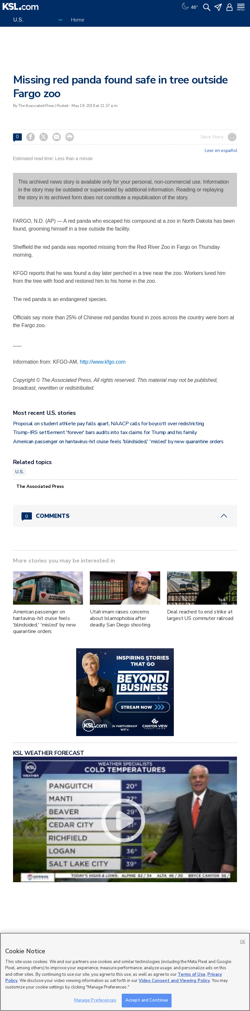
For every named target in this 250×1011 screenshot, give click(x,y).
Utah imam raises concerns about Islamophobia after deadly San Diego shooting (120, 618)
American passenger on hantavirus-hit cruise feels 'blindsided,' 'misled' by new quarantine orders (118, 441)
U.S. (19, 471)
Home (77, 19)
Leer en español (221, 150)
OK (242, 941)
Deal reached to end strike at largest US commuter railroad (200, 615)
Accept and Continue (146, 1000)
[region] (125, 972)
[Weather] (189, 6)
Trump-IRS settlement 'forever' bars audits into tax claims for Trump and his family (105, 432)
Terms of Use (191, 974)
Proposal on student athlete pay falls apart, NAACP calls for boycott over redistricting (108, 423)
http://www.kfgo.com (103, 362)
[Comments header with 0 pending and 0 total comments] (125, 516)
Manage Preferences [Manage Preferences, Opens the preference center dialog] (95, 1000)
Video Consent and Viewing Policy (174, 981)
